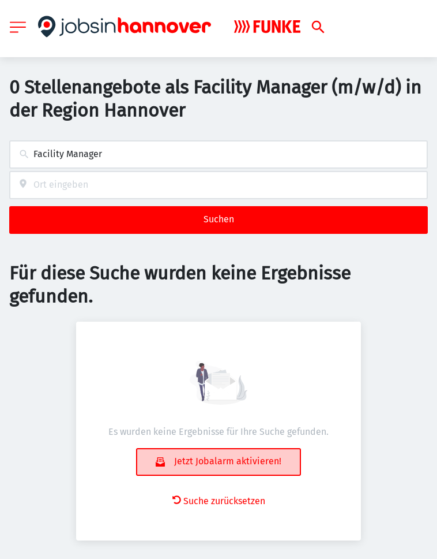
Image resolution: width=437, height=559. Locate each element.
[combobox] (218, 154)
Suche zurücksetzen (218, 500)
